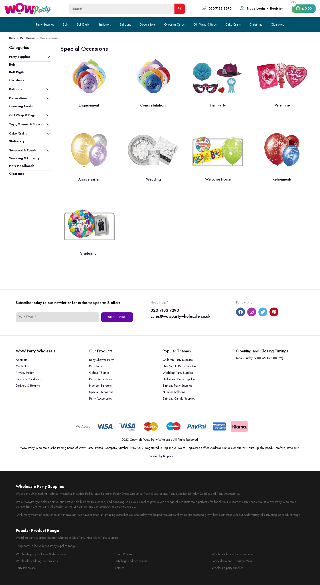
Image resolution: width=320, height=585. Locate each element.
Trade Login (256, 8)
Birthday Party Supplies (177, 385)
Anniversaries (89, 179)
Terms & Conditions (28, 379)
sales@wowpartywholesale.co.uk (180, 316)
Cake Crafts (233, 24)
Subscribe (117, 317)
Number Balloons (100, 385)
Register (276, 8)
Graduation (89, 253)
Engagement (89, 105)
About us (21, 360)
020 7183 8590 (220, 8)
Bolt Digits (83, 24)
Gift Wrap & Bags (205, 24)
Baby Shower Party (101, 360)
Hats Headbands (21, 166)
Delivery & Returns (28, 385)
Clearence (277, 24)
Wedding (153, 179)
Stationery (104, 24)
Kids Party (95, 366)
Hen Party (218, 105)
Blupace (168, 456)
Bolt (65, 24)
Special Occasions (101, 392)
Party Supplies (45, 24)
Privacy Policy (25, 372)
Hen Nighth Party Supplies (179, 366)
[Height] (122, 9)
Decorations (147, 24)
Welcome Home (218, 179)
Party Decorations (100, 379)
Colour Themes (99, 372)
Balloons (125, 24)
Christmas (255, 24)
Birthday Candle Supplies (179, 398)
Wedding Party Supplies (178, 372)
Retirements (282, 179)
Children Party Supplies (177, 360)
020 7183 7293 (164, 310)
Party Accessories (100, 398)
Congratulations (153, 105)
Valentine (282, 105)
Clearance (16, 173)
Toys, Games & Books (25, 124)
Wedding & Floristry (24, 158)
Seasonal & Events (23, 150)
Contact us (22, 366)
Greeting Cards (174, 24)
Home (12, 38)
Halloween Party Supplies (179, 379)
